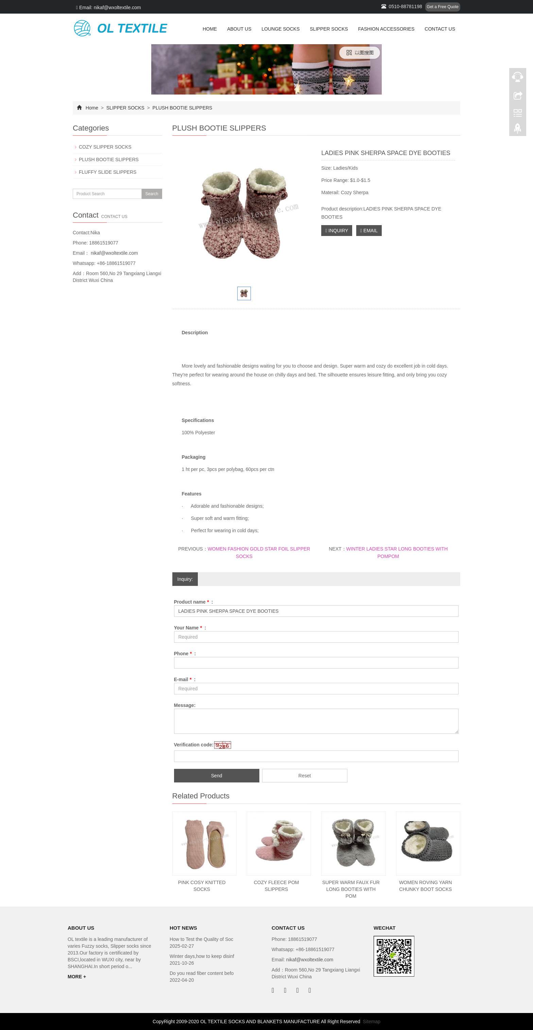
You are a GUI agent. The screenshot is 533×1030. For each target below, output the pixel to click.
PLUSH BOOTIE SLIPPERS (181, 108)
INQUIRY (336, 230)
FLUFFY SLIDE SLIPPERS (107, 172)
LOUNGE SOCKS (280, 29)
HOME (210, 29)
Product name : (193, 602)
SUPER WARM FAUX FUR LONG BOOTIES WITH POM (351, 889)
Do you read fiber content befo (202, 973)
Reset (304, 775)
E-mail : (185, 679)
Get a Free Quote (443, 6)
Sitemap (371, 1021)
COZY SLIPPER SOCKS (105, 147)
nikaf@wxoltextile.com (113, 253)
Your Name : (190, 627)
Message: (185, 705)
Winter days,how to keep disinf (202, 956)
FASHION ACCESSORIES (386, 29)
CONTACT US (440, 29)
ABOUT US (239, 29)
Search (151, 193)
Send (216, 775)
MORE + (77, 976)
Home (92, 108)
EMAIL (369, 230)
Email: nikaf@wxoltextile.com (108, 7)
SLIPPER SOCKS (329, 29)
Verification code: (194, 744)
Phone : (185, 653)
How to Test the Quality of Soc (201, 939)
